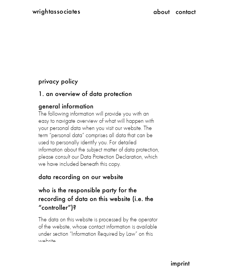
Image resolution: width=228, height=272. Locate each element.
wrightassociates (56, 11)
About (161, 11)
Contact (186, 11)
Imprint (180, 263)
